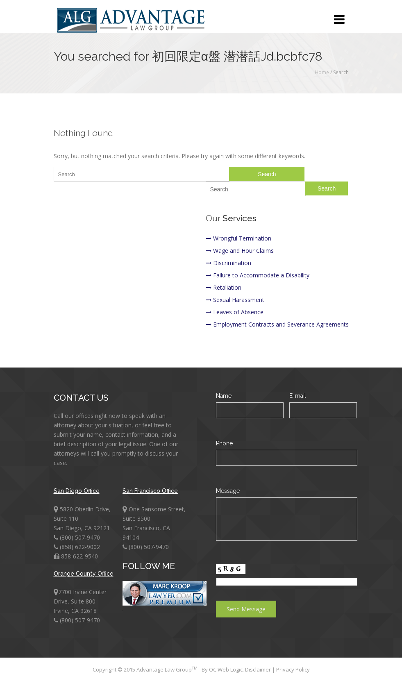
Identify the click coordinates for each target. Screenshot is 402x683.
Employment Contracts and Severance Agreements (277, 324)
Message (228, 491)
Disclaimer (258, 669)
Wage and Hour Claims (240, 250)
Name (224, 396)
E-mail (297, 396)
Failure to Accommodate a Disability (257, 275)
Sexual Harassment (235, 300)
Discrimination (228, 263)
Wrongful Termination (238, 238)
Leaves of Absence (234, 312)
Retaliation (223, 287)
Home (322, 72)
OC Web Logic (226, 669)
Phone (224, 443)
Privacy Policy (293, 669)
